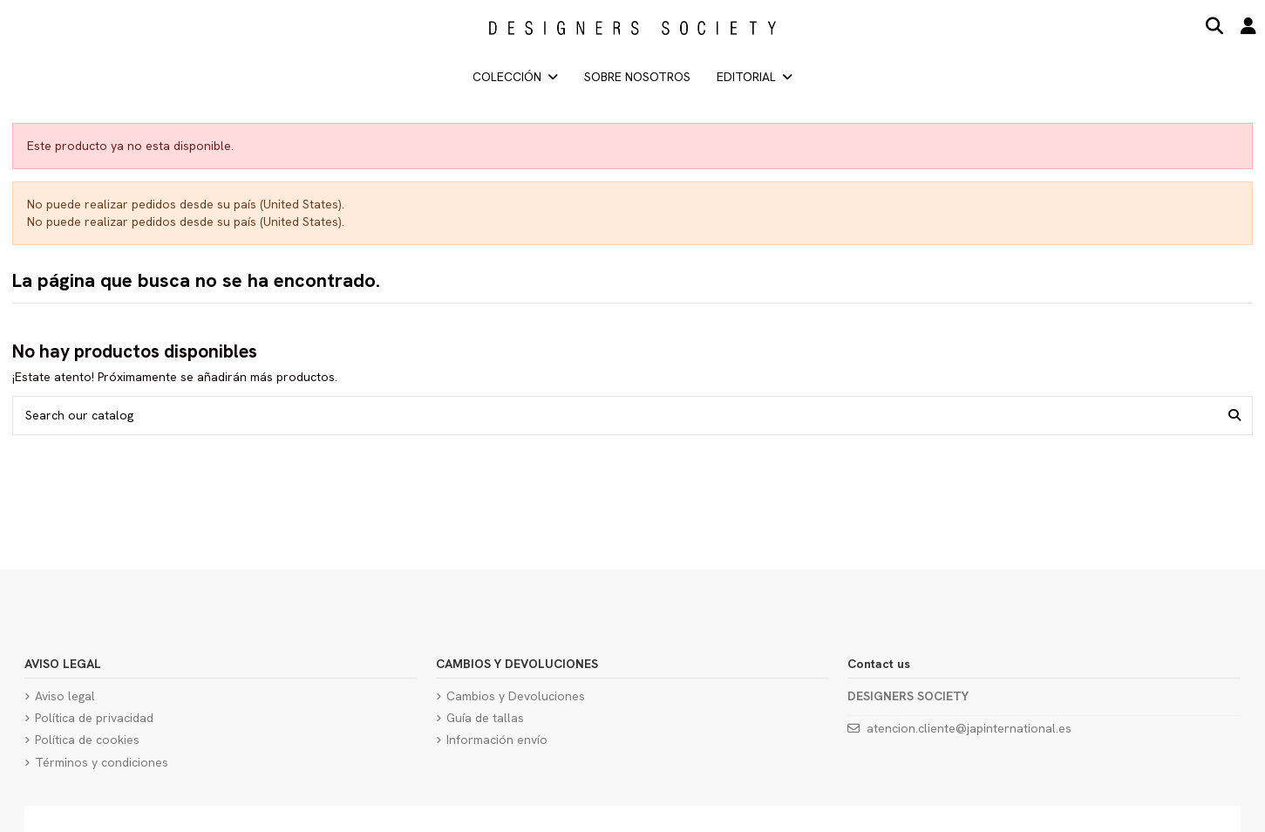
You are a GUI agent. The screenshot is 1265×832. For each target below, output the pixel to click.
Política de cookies (87, 739)
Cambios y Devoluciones (515, 696)
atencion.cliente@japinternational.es (969, 728)
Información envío (496, 739)
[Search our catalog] (1234, 415)
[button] (755, 77)
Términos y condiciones (101, 762)
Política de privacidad (94, 718)
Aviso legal (65, 696)
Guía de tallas (485, 718)
